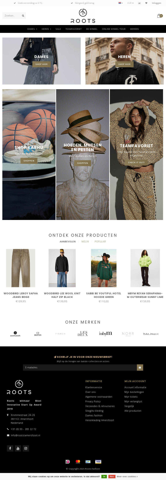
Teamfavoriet (74, 29)
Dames (31, 29)
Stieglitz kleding (94, 410)
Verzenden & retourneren (100, 406)
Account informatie (135, 387)
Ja (104, 476)
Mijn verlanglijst (133, 401)
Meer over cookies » (127, 476)
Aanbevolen (68, 241)
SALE (58, 29)
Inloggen (156, 3)
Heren (45, 29)
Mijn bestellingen (134, 392)
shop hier (42, 64)
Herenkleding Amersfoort (99, 420)
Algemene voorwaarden (98, 396)
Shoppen (82, 163)
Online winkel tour (114, 29)
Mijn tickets (131, 396)
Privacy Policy (93, 401)
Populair (100, 241)
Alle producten (133, 410)
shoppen (29, 160)
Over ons (90, 392)
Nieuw (85, 241)
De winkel (92, 29)
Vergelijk (129, 406)
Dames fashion (94, 415)
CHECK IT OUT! (136, 162)
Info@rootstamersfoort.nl (25, 435)
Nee (112, 476)
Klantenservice (93, 387)
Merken (134, 29)
